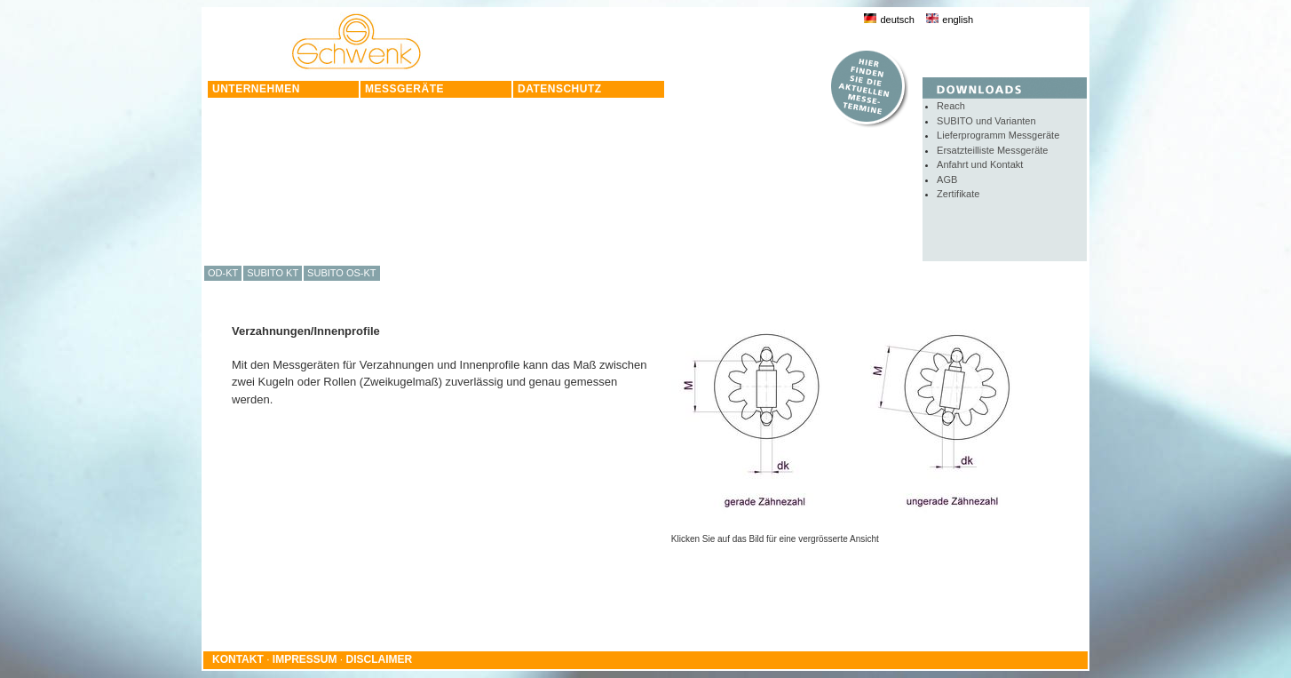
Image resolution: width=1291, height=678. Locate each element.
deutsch (889, 19)
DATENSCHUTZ (560, 89)
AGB (947, 179)
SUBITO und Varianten (986, 121)
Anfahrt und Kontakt (980, 164)
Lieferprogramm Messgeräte (998, 135)
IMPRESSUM (305, 659)
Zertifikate (958, 193)
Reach (951, 105)
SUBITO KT (272, 272)
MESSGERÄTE (404, 89)
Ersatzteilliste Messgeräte (992, 150)
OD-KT (223, 272)
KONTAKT (238, 659)
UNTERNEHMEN (256, 89)
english (949, 19)
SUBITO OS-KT (341, 272)
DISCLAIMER (379, 659)
